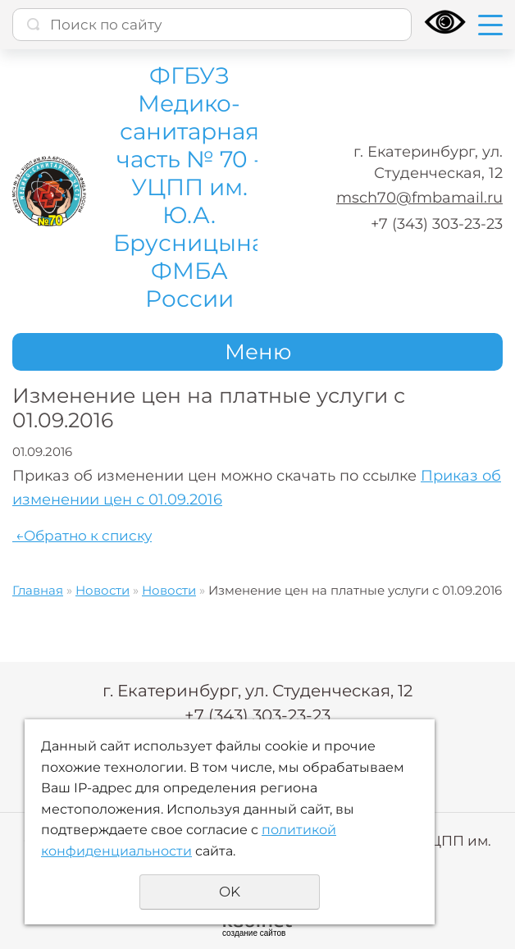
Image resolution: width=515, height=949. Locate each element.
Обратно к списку (82, 535)
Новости (102, 590)
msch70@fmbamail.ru (419, 198)
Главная (37, 590)
